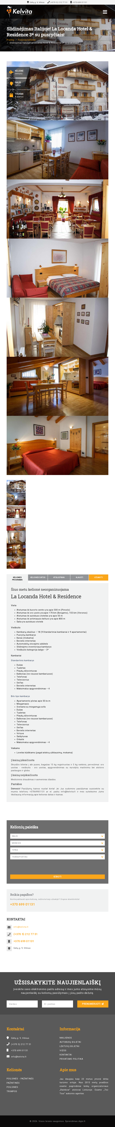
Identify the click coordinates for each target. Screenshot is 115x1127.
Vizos (63, 1050)
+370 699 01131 (80, 2)
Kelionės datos (37, 577)
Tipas (57, 850)
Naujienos (66, 1038)
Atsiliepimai (59, 577)
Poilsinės (12, 1087)
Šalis (57, 836)
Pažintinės (13, 1083)
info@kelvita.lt (21, 927)
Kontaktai (66, 1054)
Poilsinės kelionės (27, 40)
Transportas (57, 857)
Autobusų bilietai (70, 1042)
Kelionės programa (17, 578)
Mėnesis (57, 843)
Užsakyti (98, 577)
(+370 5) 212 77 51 (59, 2)
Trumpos (12, 1091)
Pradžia (10, 40)
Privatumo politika (71, 1059)
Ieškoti (57, 877)
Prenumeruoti (93, 1004)
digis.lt (81, 1121)
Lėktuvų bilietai (69, 1046)
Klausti (79, 577)
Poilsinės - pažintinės (20, 1078)
